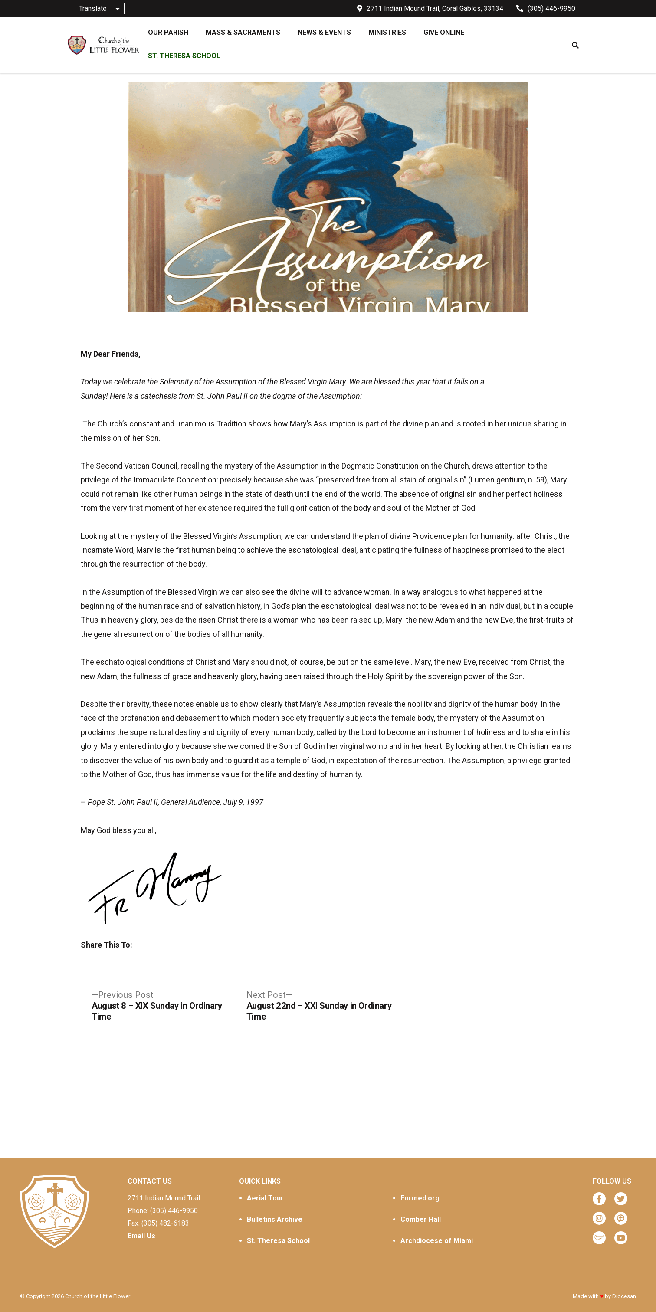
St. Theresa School (278, 1241)
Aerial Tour (265, 1198)
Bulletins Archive (274, 1219)
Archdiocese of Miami (436, 1241)
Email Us (141, 1236)
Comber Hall (420, 1219)
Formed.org (420, 1198)
